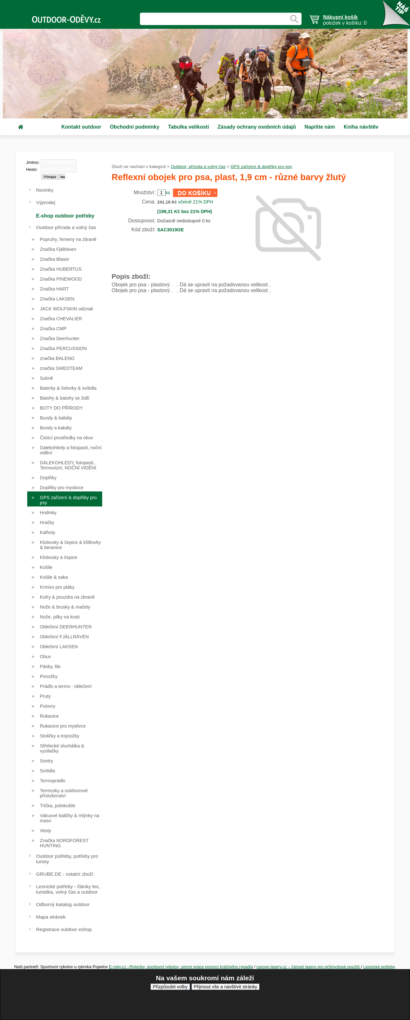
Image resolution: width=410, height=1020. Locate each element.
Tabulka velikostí (188, 127)
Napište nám (320, 127)
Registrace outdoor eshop (64, 929)
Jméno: (33, 162)
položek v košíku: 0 (345, 20)
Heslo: (32, 169)
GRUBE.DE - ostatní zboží (65, 874)
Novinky (44, 190)
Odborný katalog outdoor (63, 904)
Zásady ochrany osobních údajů (256, 127)
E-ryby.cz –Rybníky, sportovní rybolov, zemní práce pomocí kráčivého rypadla (181, 966)
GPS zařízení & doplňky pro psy (261, 166)
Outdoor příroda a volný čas (66, 227)
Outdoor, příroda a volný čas (198, 166)
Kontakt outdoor (81, 127)
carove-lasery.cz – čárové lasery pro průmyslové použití (309, 966)
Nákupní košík (340, 17)
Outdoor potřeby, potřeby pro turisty (67, 858)
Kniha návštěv (361, 127)
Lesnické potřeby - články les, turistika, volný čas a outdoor (68, 889)
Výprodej (45, 202)
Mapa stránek (51, 917)
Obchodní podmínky (135, 127)
